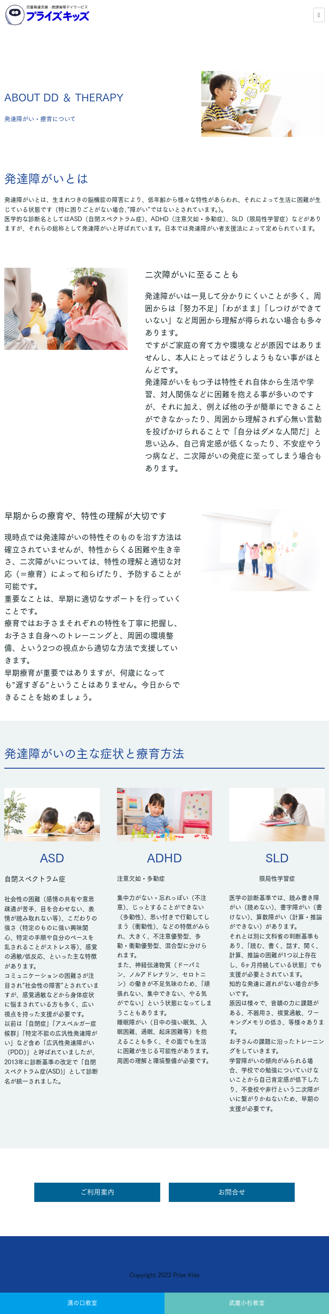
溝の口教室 (82, 1303)
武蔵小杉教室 (247, 1303)
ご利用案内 (97, 1192)
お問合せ (231, 1192)
